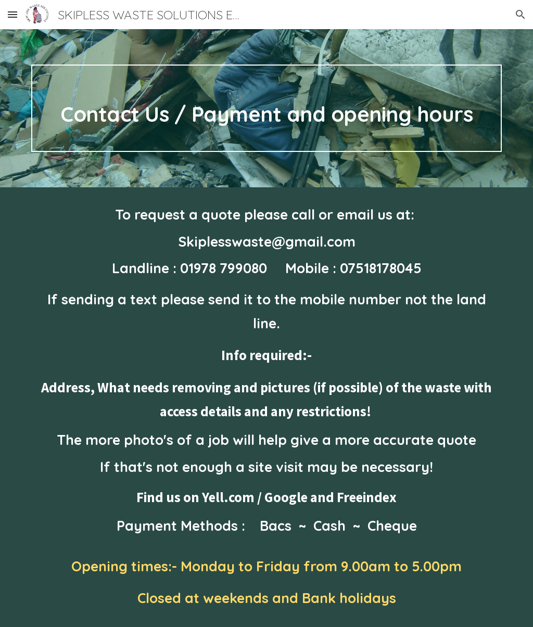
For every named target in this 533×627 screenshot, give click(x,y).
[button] (12, 14)
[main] (266, 108)
